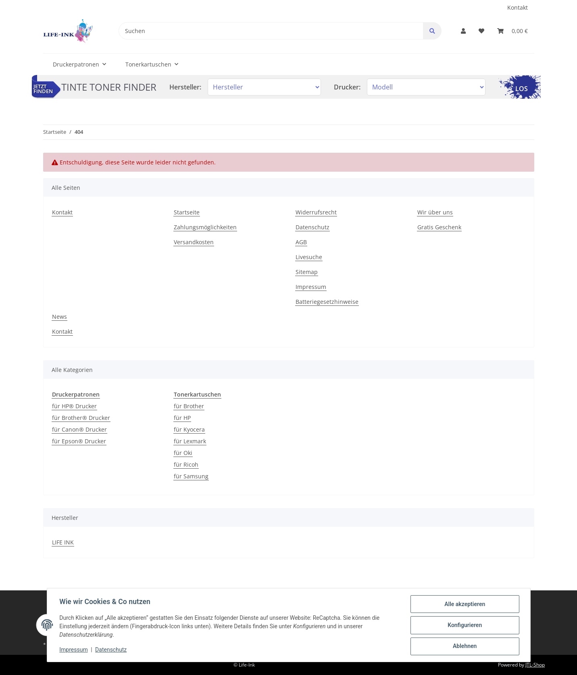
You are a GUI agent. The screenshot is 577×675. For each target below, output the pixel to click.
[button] (463, 31)
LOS (521, 88)
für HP (182, 418)
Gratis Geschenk (439, 227)
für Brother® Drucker (81, 418)
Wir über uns (435, 212)
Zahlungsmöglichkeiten (205, 227)
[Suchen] (271, 30)
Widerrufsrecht (316, 212)
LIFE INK (63, 542)
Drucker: (347, 87)
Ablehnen (464, 646)
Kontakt (517, 7)
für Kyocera (189, 429)
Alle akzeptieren (464, 604)
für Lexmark (190, 441)
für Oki (183, 453)
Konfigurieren (464, 625)
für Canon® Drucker (79, 429)
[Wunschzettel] (481, 31)
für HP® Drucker (74, 406)
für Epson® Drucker (79, 441)
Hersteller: (185, 87)
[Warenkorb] (512, 31)
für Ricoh (186, 464)
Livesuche (309, 257)
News (59, 316)
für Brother (189, 406)
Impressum (311, 287)
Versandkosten (194, 242)
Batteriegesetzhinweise (327, 301)
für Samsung (191, 476)
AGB (301, 242)
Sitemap (307, 272)
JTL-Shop (535, 664)
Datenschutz (312, 227)
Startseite (187, 212)
